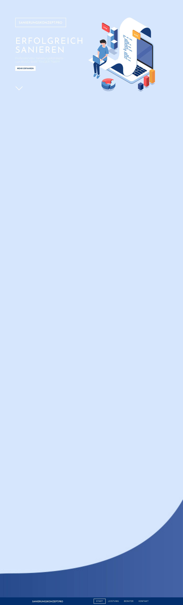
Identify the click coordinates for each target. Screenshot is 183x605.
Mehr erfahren (25, 68)
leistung (113, 601)
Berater (129, 601)
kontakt (144, 601)
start (99, 601)
